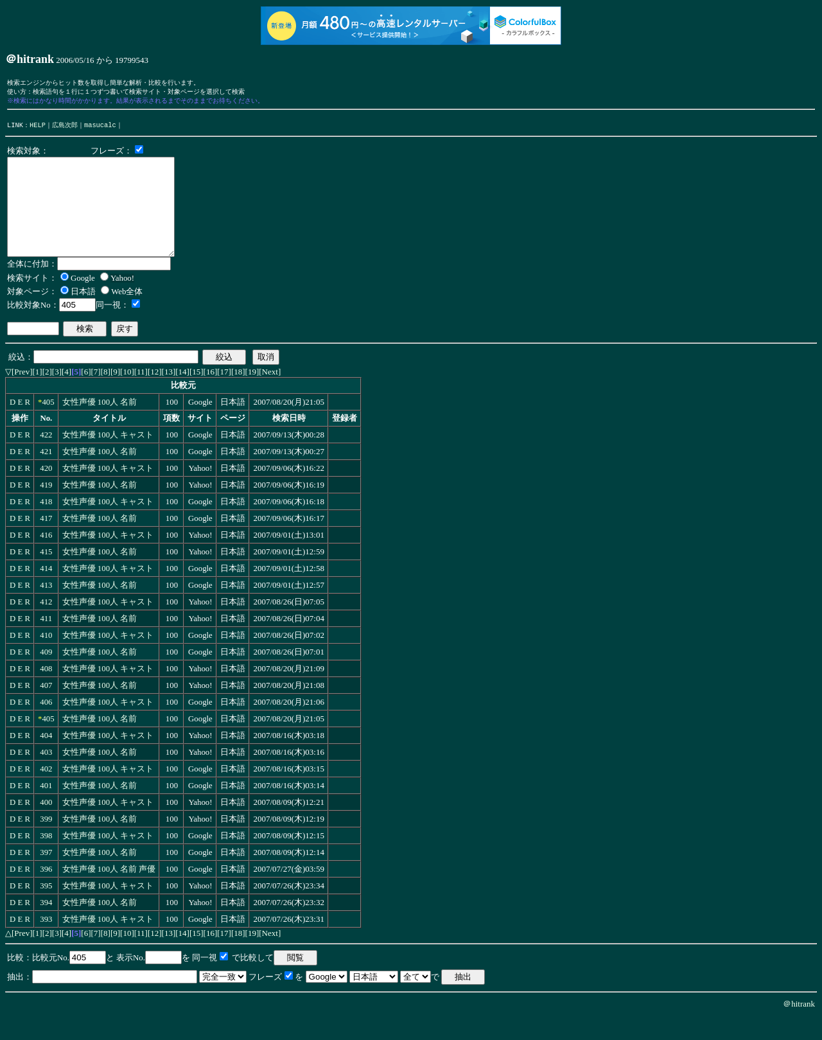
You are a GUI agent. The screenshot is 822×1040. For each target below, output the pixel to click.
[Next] (270, 395)
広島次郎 (65, 128)
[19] (252, 395)
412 (46, 625)
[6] (86, 395)
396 (46, 892)
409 (46, 675)
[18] (238, 395)
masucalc (100, 128)
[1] (37, 395)
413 (46, 608)
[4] (66, 395)
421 (46, 474)
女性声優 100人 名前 (99, 425)
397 (46, 875)
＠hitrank (799, 1027)
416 (46, 558)
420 (46, 491)
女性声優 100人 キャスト (108, 458)
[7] (96, 395)
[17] (224, 395)
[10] (127, 395)
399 (46, 842)
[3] (57, 395)
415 (46, 574)
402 (46, 792)
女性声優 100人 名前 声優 (109, 892)
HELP (38, 128)
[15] (196, 395)
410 (46, 658)
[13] (169, 395)
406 (46, 725)
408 (46, 691)
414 (46, 591)
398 (46, 858)
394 (46, 925)
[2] (47, 395)
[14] (182, 395)
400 (46, 825)
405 (48, 425)
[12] (155, 395)
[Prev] (22, 395)
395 (46, 908)
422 (46, 458)
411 (46, 641)
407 (46, 708)
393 (46, 942)
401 (46, 808)
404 (46, 758)
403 (46, 775)
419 (46, 508)
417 (46, 541)
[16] (211, 395)
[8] (105, 395)
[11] (141, 395)
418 (46, 524)
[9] (115, 395)
